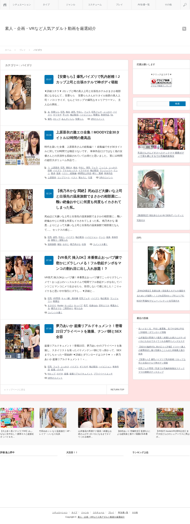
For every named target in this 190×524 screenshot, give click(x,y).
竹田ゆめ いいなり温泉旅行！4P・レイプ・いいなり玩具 (55, 432)
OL (111, 115)
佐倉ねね (93, 305)
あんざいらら (67, 119)
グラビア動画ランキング (161, 86)
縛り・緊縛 (97, 173)
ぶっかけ (107, 112)
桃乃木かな (75, 244)
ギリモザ (57, 115)
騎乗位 (96, 115)
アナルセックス (70, 170)
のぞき (60, 374)
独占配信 (74, 115)
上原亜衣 (55, 167)
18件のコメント (55, 378)
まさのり (52, 305)
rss (184, 29)
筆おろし (82, 177)
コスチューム (95, 4)
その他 (168, 4)
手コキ (66, 115)
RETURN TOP (117, 389)
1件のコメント (97, 119)
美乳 (88, 167)
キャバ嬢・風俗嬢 (69, 298)
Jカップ (57, 119)
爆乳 (50, 119)
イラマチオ (83, 170)
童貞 (53, 173)
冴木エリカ (104, 305)
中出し (80, 112)
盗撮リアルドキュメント (81, 374)
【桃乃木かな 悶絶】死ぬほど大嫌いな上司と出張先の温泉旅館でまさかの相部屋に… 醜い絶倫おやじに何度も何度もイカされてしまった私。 (89, 199)
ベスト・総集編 (69, 173)
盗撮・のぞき (57, 369)
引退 (90, 177)
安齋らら (55, 112)
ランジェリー (106, 170)
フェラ (87, 112)
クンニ (102, 237)
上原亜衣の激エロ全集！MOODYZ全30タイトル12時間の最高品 (88, 135)
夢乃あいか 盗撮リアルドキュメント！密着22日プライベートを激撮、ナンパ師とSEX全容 (89, 331)
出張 (84, 244)
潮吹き (69, 167)
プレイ (119, 4)
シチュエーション (22, 4)
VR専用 (56, 298)
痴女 (68, 112)
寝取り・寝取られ (59, 240)
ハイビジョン (86, 115)
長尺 (86, 305)
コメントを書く (100, 244)
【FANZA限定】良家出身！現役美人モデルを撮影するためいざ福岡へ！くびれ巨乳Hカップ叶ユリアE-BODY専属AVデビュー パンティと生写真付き (161, 296)
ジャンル (70, 4)
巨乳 (63, 112)
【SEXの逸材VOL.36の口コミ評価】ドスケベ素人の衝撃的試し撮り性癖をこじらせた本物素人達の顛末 (161, 350)
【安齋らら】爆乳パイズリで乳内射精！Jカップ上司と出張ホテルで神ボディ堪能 (88, 79)
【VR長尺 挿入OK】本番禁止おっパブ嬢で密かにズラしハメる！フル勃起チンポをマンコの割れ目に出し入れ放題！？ (89, 263)
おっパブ (78, 305)
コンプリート (63, 177)
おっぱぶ (69, 305)
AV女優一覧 (144, 4)
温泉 (58, 173)
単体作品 (105, 115)
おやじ (66, 244)
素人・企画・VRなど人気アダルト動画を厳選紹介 (50, 28)
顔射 (50, 170)
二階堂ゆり (68, 308)
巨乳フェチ (96, 112)
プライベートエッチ (103, 374)
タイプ (46, 4)
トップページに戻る (15, 389)
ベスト (74, 177)
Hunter (60, 305)
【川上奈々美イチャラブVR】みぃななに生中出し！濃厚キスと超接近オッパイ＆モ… (17, 434)
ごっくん (103, 167)
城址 (59, 244)
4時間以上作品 (84, 173)
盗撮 (66, 374)
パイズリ (57, 170)
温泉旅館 (52, 244)
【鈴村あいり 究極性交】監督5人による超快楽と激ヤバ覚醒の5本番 (133, 432)
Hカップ (52, 374)
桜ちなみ (78, 308)
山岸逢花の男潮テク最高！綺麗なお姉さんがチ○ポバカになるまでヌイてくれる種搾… (95, 434)
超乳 (73, 112)
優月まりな (56, 308)
